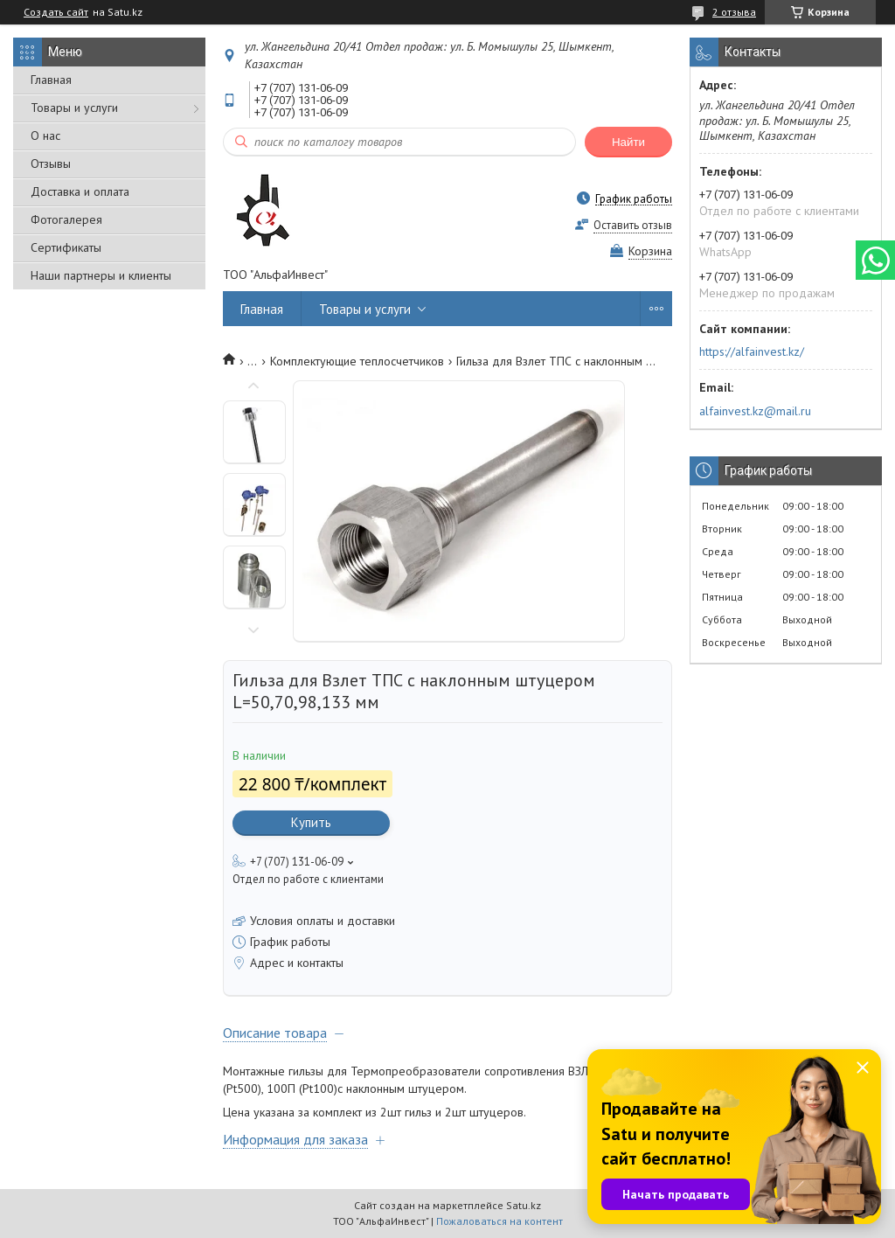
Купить (311, 822)
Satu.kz (523, 1205)
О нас (45, 135)
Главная (51, 79)
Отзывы (51, 163)
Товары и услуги (74, 107)
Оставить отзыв (632, 225)
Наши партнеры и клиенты (101, 275)
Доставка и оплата (80, 191)
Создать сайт (56, 12)
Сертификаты (66, 247)
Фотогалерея (66, 219)
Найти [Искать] (628, 142)
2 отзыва (734, 11)
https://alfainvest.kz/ (751, 351)
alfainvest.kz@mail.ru (755, 411)
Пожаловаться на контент (499, 1221)
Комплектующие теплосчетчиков (357, 361)
